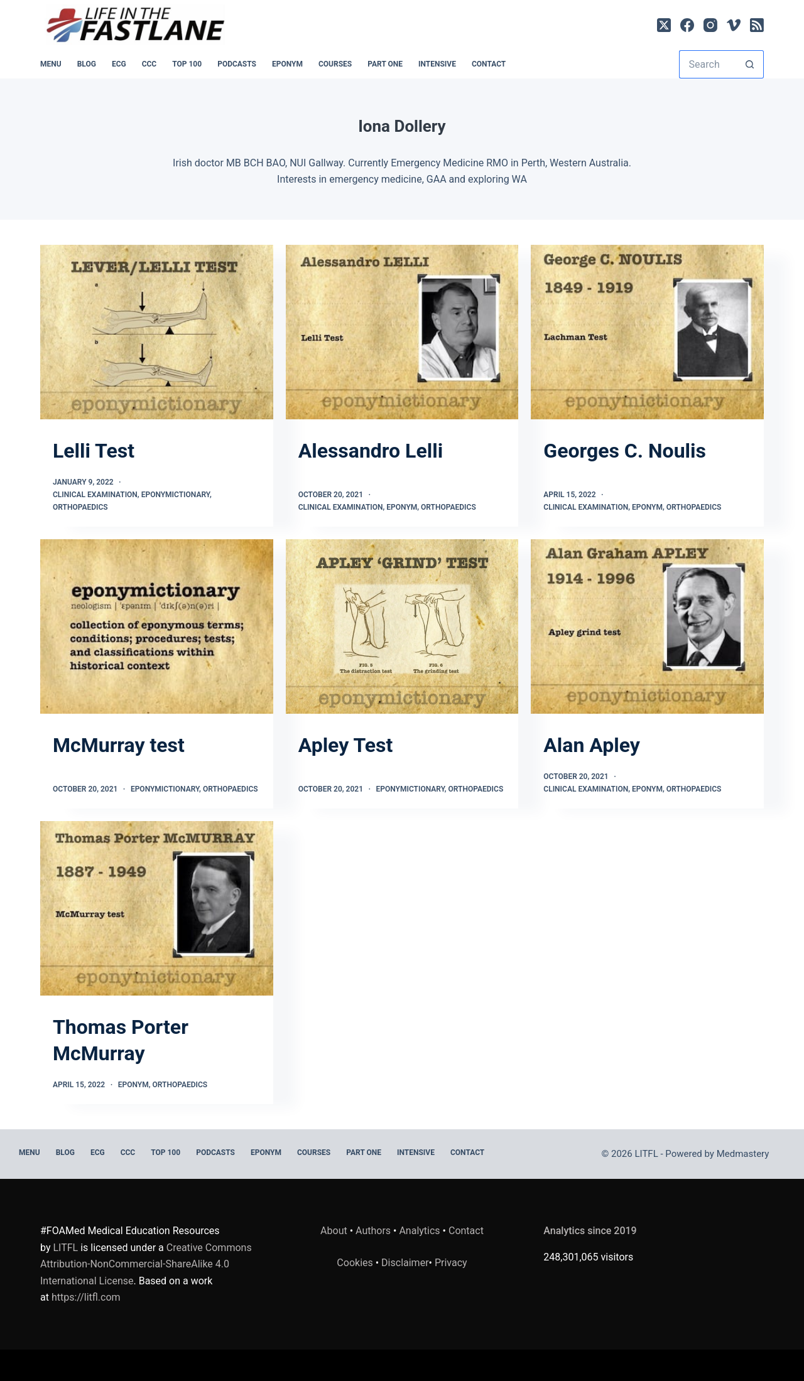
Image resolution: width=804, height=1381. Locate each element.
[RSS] (757, 25)
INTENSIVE (437, 64)
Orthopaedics (80, 507)
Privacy (451, 1263)
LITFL (65, 1248)
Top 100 (187, 64)
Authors (373, 1231)
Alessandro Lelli (370, 451)
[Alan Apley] (647, 626)
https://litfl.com (86, 1297)
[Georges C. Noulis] (647, 332)
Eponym (401, 507)
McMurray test (119, 745)
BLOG (86, 64)
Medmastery (743, 1153)
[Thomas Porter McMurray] (156, 908)
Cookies (356, 1263)
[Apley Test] (402, 626)
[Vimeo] (734, 25)
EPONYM (287, 64)
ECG (119, 64)
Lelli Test (93, 451)
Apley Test (345, 745)
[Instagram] (710, 25)
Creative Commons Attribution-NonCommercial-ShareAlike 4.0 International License (146, 1264)
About (333, 1231)
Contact (489, 64)
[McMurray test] (156, 626)
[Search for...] (707, 64)
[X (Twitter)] (664, 25)
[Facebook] (687, 25)
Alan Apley (591, 745)
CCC (149, 64)
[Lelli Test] (156, 332)
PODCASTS (236, 64)
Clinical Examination (95, 494)
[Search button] (750, 64)
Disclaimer (404, 1263)
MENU (51, 64)
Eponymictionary (175, 494)
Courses (335, 64)
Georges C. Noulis (624, 451)
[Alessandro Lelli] (402, 332)
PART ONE (385, 64)
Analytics (419, 1231)
